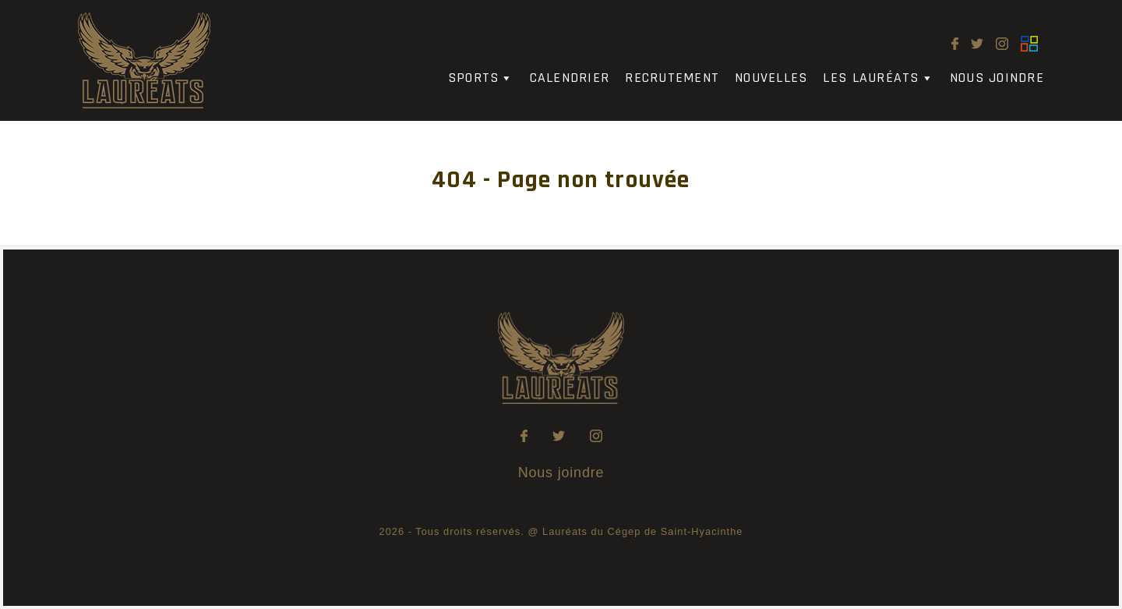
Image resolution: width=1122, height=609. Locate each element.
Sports (481, 78)
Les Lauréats (878, 78)
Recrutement (672, 78)
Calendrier (570, 78)
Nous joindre (997, 78)
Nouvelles (771, 78)
